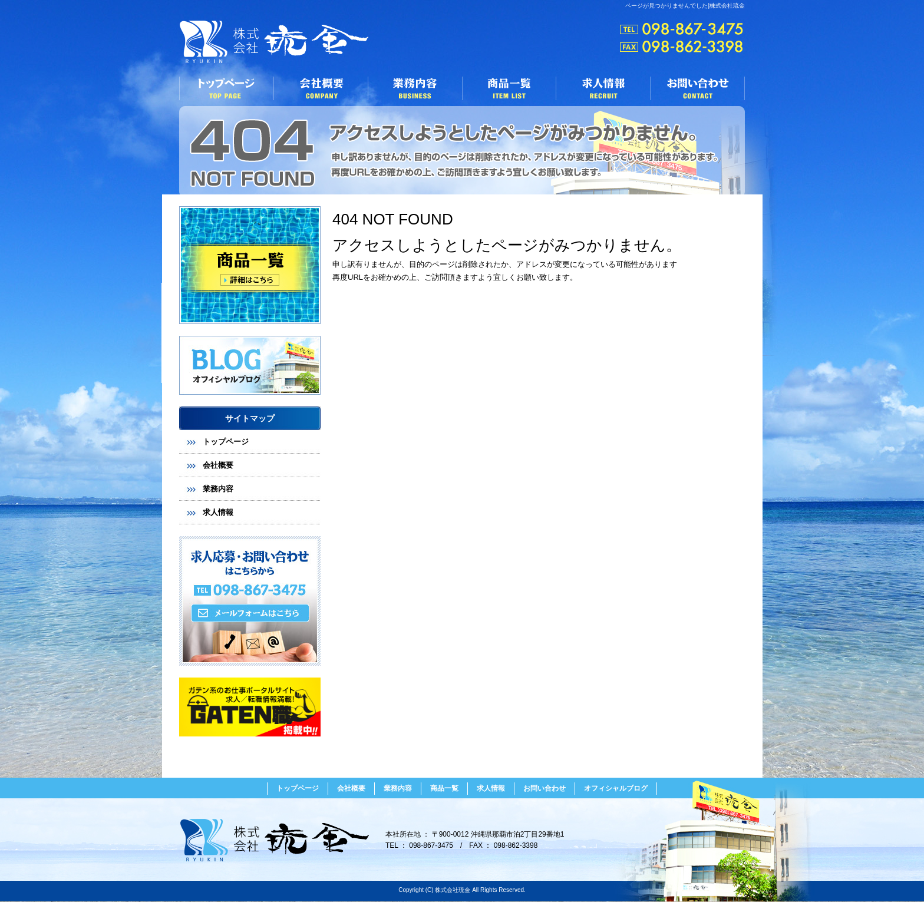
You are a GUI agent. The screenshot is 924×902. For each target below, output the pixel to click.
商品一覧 (509, 88)
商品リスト (250, 265)
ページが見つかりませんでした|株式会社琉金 (685, 5)
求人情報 (603, 88)
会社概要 (320, 88)
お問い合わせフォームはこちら (250, 601)
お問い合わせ (698, 88)
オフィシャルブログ (250, 365)
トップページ (226, 88)
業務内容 (415, 88)
